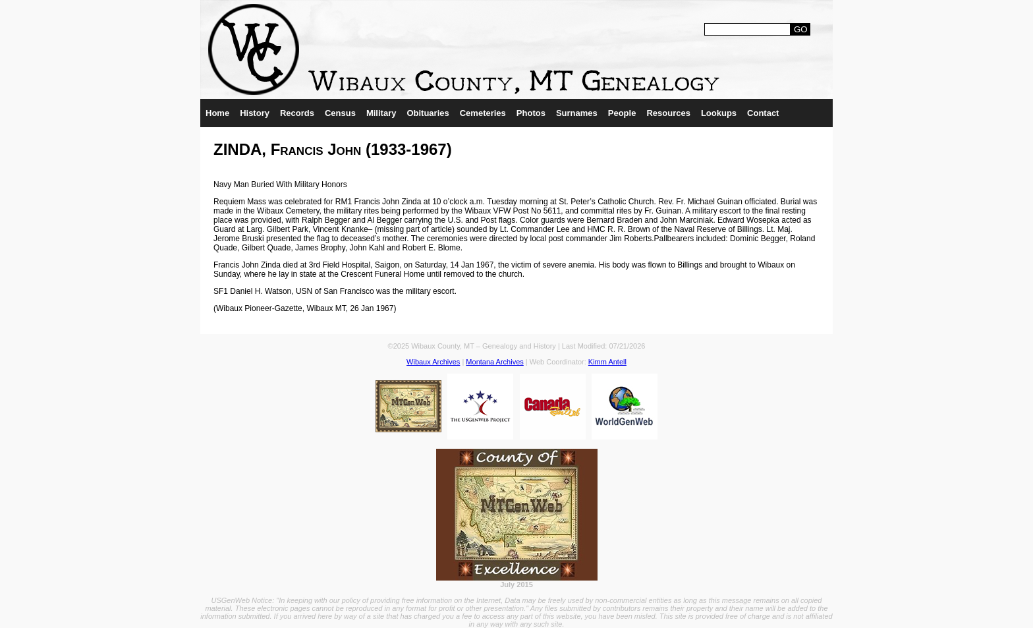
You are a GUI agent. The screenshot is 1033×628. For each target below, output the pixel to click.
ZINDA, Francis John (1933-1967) (332, 149)
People (622, 113)
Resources (668, 113)
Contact (763, 113)
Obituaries (427, 113)
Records (297, 113)
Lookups (719, 113)
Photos (530, 113)
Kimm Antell (607, 362)
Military (381, 113)
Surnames (577, 113)
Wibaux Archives (433, 362)
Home (217, 113)
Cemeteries (483, 113)
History (254, 113)
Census (340, 113)
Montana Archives (494, 362)
